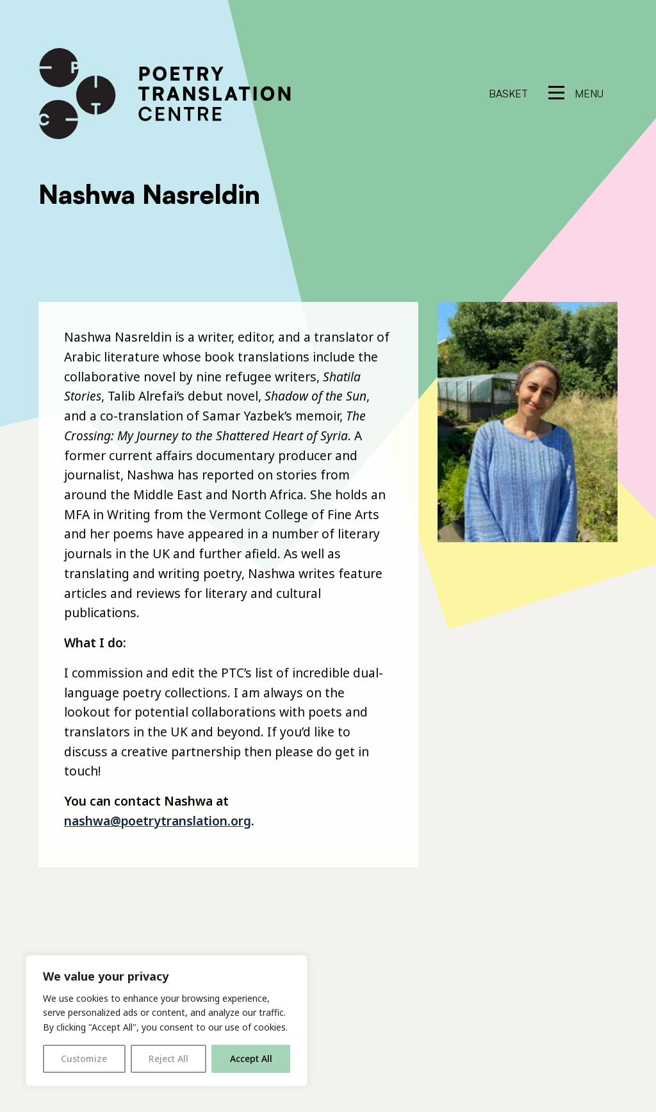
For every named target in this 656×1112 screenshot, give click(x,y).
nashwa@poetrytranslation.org (157, 820)
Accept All (251, 1058)
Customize (84, 1058)
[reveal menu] (576, 94)
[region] (167, 1020)
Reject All (168, 1058)
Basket (508, 93)
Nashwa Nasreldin (149, 194)
